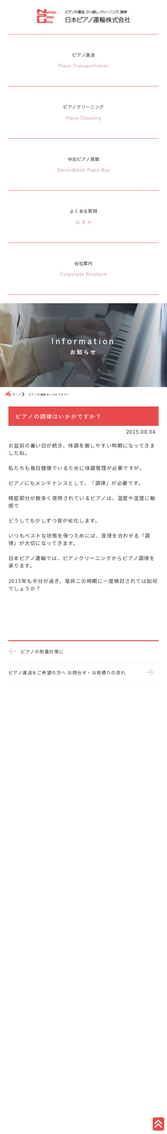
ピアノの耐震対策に (36, 651)
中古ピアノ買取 (83, 165)
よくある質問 (83, 217)
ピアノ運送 (83, 61)
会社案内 (83, 269)
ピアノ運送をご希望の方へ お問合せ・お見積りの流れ (76, 672)
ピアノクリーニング (83, 113)
